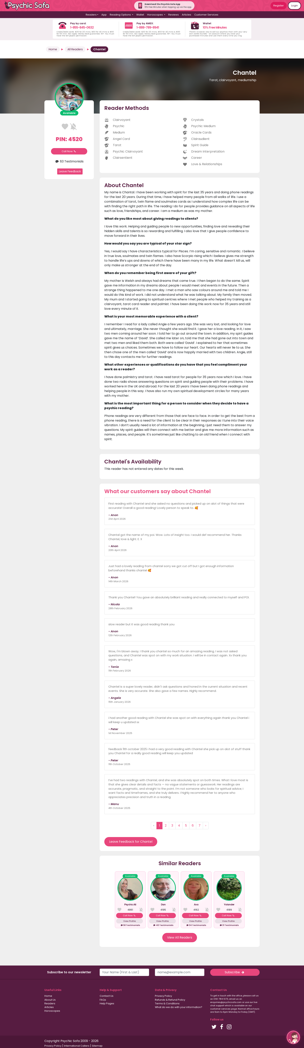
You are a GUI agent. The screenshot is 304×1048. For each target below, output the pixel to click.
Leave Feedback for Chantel (130, 841)
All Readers (75, 49)
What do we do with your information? (178, 1007)
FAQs (103, 999)
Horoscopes (52, 1010)
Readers (49, 1003)
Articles (186, 14)
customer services (220, 1008)
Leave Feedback (70, 171)
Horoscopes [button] (155, 14)
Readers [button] (91, 14)
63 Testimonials (69, 161)
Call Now (69, 151)
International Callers (76, 1045)
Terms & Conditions (167, 1003)
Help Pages (107, 1003)
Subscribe (235, 972)
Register (278, 5)
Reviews (173, 14)
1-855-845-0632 (82, 27)
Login (294, 5)
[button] (293, 1037)
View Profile (129, 921)
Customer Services (206, 14)
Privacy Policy (163, 996)
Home (53, 49)
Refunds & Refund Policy (170, 999)
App (104, 14)
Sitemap (97, 1045)
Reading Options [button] (120, 14)
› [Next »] (205, 825)
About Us (50, 999)
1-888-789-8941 (147, 27)
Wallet (140, 14)
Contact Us (106, 996)
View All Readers (179, 937)
